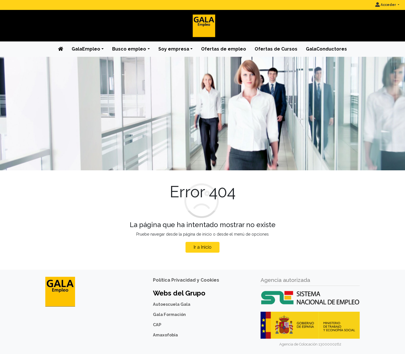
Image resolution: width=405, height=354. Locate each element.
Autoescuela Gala (171, 304)
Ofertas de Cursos (276, 49)
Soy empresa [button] (173, 49)
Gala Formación (169, 314)
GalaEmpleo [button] (86, 49)
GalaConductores (326, 49)
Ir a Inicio (202, 247)
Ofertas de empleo (223, 49)
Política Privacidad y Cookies (186, 280)
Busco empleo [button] (129, 49)
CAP (157, 324)
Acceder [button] (386, 5)
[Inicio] (202, 21)
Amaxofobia (165, 334)
